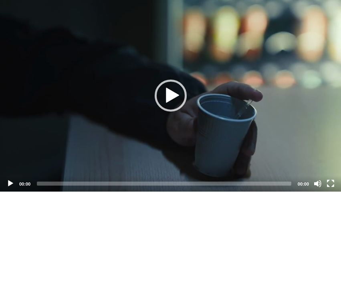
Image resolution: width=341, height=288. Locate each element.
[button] (171, 96)
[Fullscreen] (331, 184)
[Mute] (318, 184)
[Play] (10, 184)
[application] (170, 96)
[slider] (164, 184)
